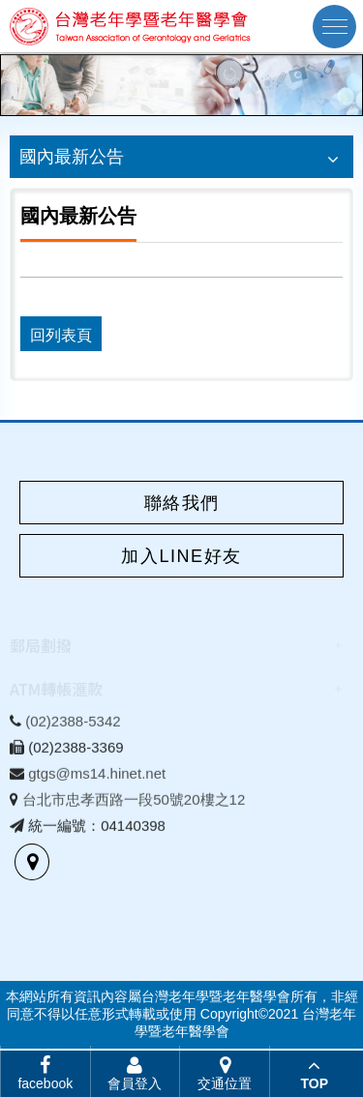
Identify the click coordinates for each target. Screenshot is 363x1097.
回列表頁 (61, 335)
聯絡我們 (182, 503)
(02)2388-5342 (72, 725)
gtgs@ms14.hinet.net (97, 777)
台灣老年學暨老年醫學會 (131, 26)
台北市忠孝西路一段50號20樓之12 (133, 803)
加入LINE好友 (181, 556)
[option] (181, 85)
